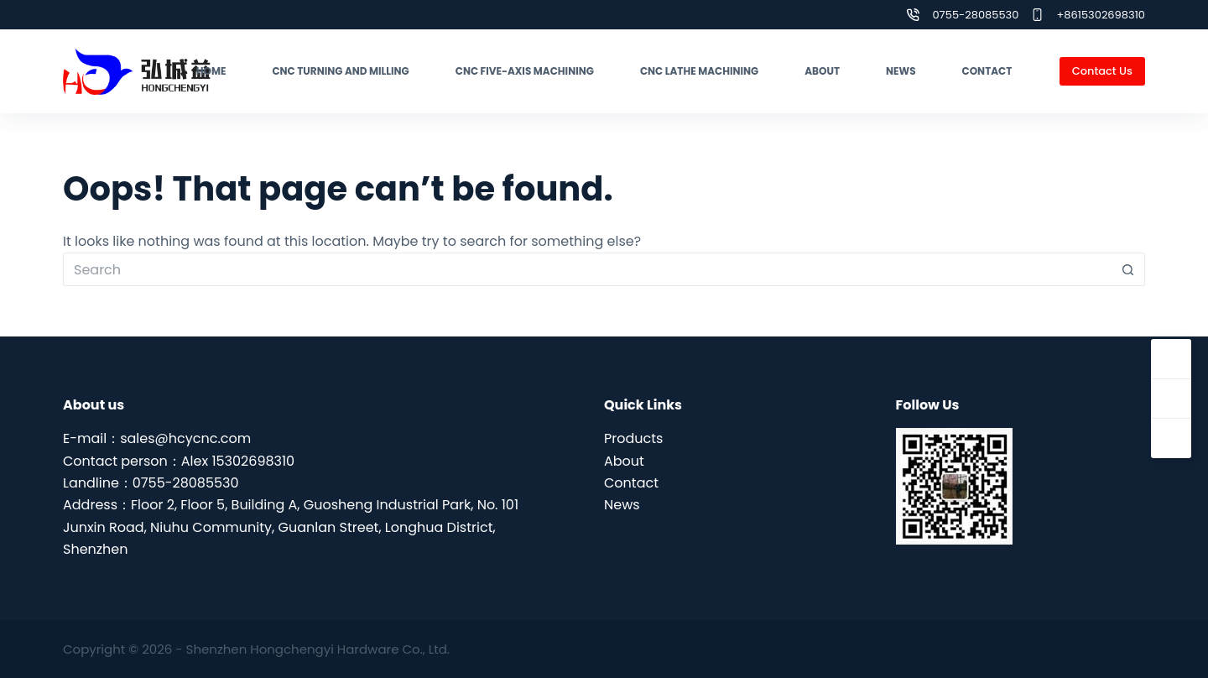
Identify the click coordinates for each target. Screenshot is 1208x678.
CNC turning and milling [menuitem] (340, 71)
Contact (631, 483)
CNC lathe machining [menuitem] (699, 71)
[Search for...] (587, 269)
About (624, 461)
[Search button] (1128, 269)
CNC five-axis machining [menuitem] (525, 71)
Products (633, 438)
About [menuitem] (822, 71)
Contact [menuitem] (987, 71)
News (622, 504)
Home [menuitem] (211, 71)
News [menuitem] (901, 71)
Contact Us (1102, 71)
